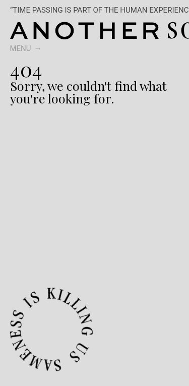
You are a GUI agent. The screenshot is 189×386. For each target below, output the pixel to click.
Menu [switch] (20, 48)
